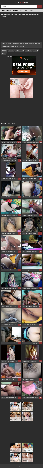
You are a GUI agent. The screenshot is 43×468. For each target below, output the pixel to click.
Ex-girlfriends (20, 50)
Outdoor (31, 10)
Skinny (4, 53)
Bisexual (11, 50)
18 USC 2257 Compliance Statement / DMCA (29, 466)
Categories (16, 10)
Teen (21, 10)
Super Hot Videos (6, 10)
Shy (26, 10)
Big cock (4, 50)
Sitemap (17, 466)
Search (39, 6)
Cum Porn (21, 2)
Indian (36, 50)
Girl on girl (29, 50)
